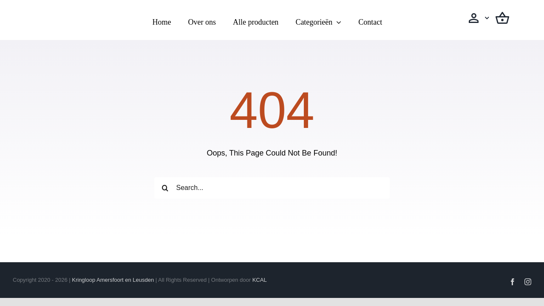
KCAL (259, 280)
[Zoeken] (165, 187)
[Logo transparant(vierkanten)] (65, 11)
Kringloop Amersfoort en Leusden (113, 280)
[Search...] (271, 187)
